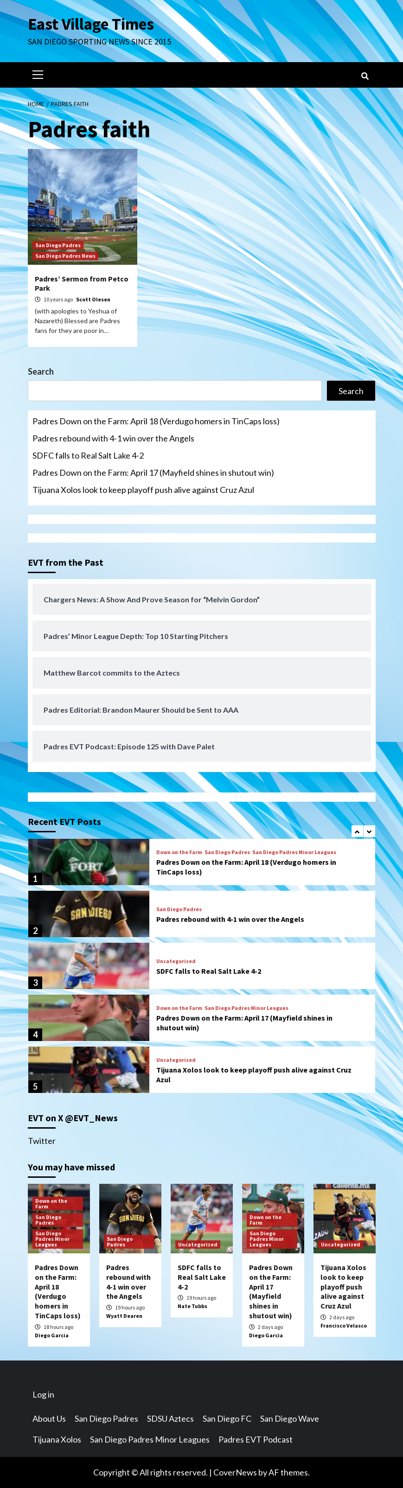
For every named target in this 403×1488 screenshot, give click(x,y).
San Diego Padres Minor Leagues (294, 852)
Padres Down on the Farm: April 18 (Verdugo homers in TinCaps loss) (156, 421)
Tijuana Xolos (56, 1439)
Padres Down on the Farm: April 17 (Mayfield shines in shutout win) (153, 472)
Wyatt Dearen (124, 1315)
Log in (43, 1394)
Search (41, 371)
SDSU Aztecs (170, 1418)
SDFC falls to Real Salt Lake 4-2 (88, 455)
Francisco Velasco (343, 1325)
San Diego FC (227, 1418)
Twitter (42, 1141)
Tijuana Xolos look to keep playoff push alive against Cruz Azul (143, 490)
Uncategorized (176, 961)
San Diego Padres (58, 245)
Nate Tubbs (192, 1306)
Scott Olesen (93, 299)
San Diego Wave (289, 1418)
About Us (49, 1418)
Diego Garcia (52, 1335)
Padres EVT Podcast (255, 1439)
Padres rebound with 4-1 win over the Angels (113, 438)
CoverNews (235, 1472)
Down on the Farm (179, 852)
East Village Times (91, 24)
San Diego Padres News (65, 255)
